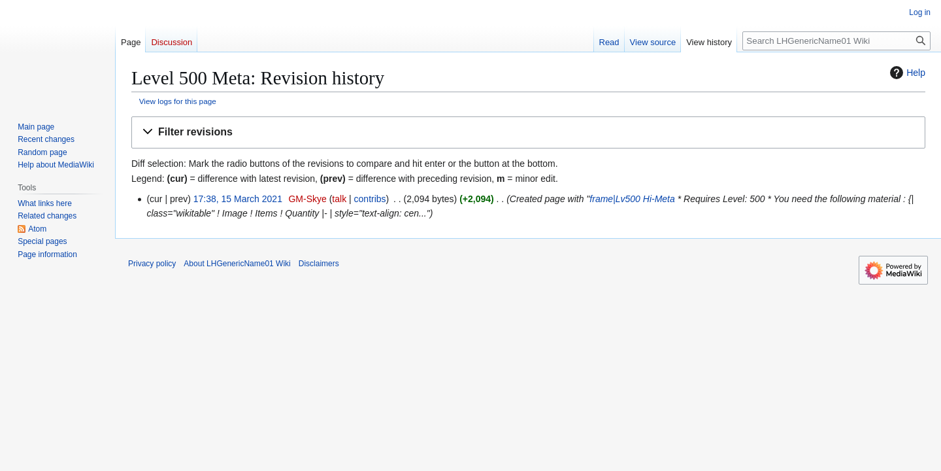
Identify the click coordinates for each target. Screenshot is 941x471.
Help (906, 72)
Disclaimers (319, 263)
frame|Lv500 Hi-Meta (631, 199)
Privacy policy (152, 263)
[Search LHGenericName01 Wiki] (836, 40)
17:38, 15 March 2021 (237, 199)
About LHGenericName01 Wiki (237, 263)
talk (339, 199)
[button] (528, 132)
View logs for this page (177, 101)
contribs (370, 199)
